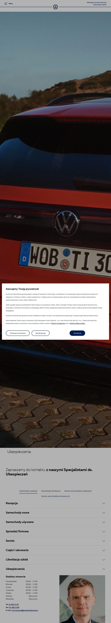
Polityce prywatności (58, 323)
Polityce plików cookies (77, 323)
